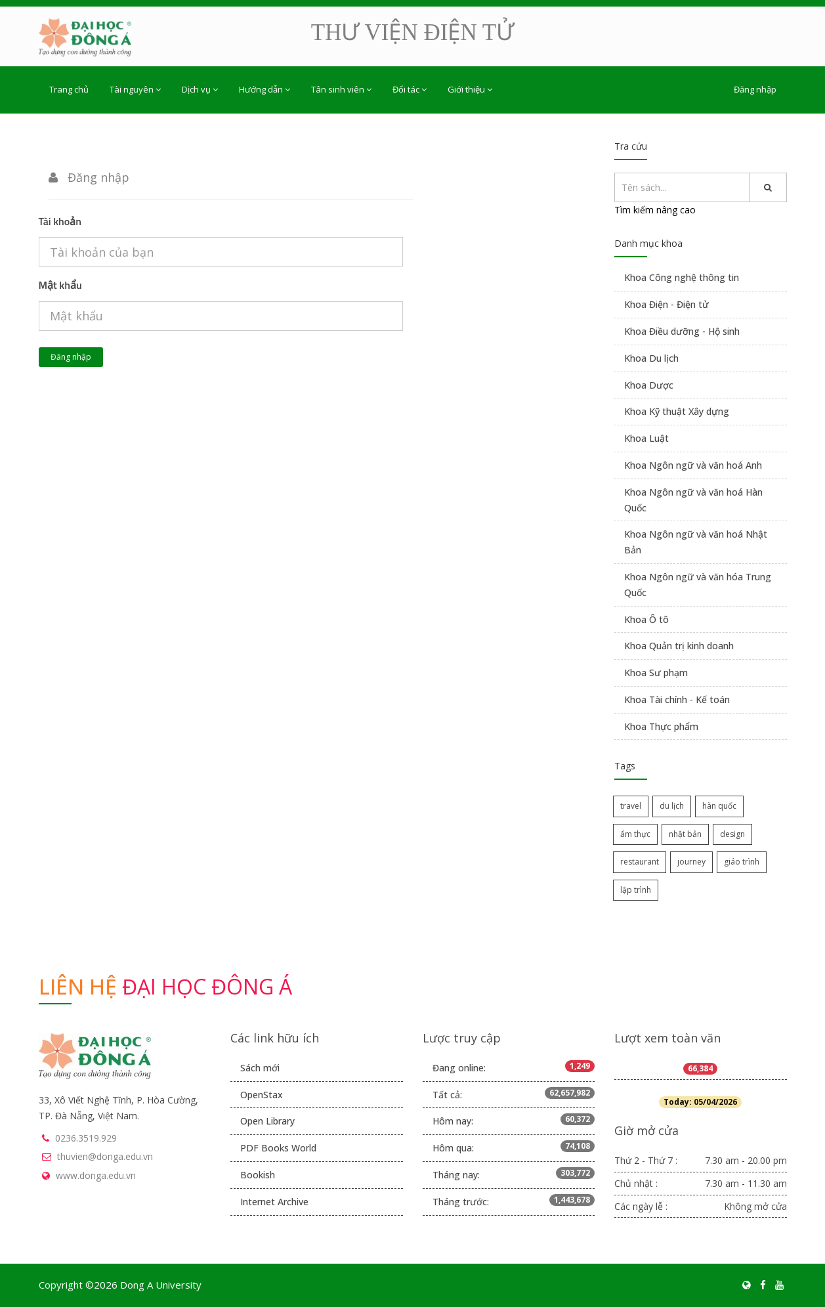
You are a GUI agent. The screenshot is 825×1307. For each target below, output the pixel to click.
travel (630, 805)
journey (691, 861)
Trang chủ (69, 89)
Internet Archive (274, 1201)
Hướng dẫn (264, 89)
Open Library (267, 1121)
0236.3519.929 (86, 1138)
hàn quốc (719, 805)
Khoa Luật (646, 438)
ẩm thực (635, 834)
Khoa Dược (648, 385)
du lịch (672, 805)
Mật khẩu (60, 285)
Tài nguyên (135, 89)
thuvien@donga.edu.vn (105, 1156)
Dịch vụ (200, 89)
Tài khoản (60, 221)
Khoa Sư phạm (656, 672)
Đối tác (409, 89)
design (732, 834)
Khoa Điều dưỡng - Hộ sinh (682, 331)
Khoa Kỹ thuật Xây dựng (676, 411)
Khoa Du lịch (651, 358)
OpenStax (261, 1094)
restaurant (639, 861)
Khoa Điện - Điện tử (666, 304)
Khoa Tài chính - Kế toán (677, 699)
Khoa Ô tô (646, 619)
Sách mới (260, 1067)
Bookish (257, 1174)
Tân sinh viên (341, 89)
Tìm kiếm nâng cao (655, 210)
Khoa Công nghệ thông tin (681, 277)
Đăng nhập (755, 89)
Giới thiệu (470, 89)
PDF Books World (278, 1148)
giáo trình (741, 861)
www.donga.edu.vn (96, 1175)
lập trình (635, 889)
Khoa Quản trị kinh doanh (679, 645)
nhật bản (685, 834)
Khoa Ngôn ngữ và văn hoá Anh (693, 465)
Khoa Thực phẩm (661, 726)
